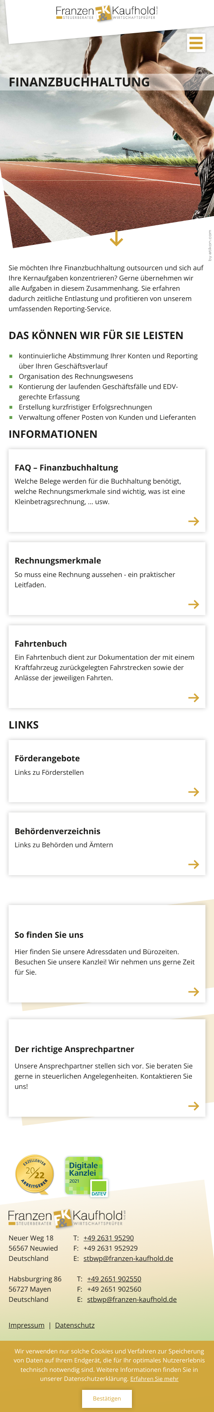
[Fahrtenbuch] (107, 666)
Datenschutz (75, 1325)
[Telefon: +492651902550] (114, 1279)
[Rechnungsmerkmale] (107, 578)
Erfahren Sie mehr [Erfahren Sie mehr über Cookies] (154, 1379)
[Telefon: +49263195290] (109, 1238)
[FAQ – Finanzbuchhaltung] (107, 490)
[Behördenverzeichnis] (107, 843)
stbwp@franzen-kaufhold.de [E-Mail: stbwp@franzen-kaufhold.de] (129, 1258)
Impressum (27, 1325)
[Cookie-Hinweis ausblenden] (107, 1399)
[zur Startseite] (107, 15)
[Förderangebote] (107, 771)
